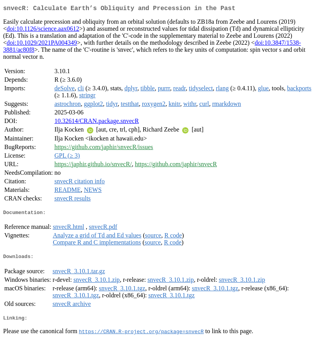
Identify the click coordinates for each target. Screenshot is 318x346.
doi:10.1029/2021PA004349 (42, 44)
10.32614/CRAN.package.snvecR (96, 122)
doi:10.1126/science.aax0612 (43, 30)
